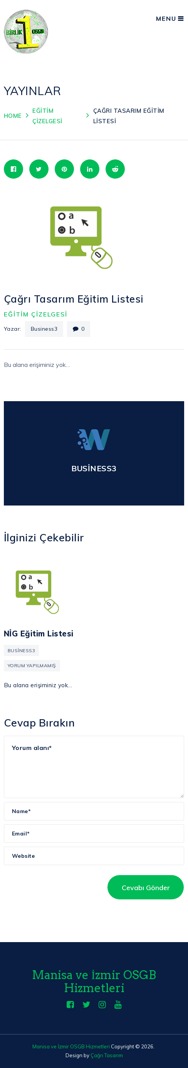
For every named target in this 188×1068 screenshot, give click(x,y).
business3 (44, 328)
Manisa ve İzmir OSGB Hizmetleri (94, 981)
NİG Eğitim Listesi (39, 633)
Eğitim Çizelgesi (35, 314)
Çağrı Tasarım (107, 1055)
